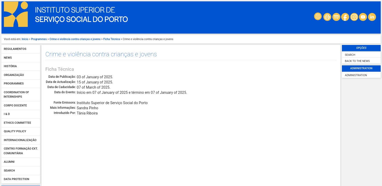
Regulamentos (15, 4)
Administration (356, 30)
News (8, 12)
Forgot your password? (21, 181)
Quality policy (15, 86)
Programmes (14, 38)
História (10, 21)
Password (11, 164)
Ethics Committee (17, 77)
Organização (14, 30)
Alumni (9, 117)
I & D (7, 69)
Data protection (16, 134)
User (8, 152)
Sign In (20, 175)
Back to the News (357, 16)
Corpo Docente (15, 60)
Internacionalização (20, 95)
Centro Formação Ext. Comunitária (21, 106)
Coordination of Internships (16, 49)
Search (9, 125)
